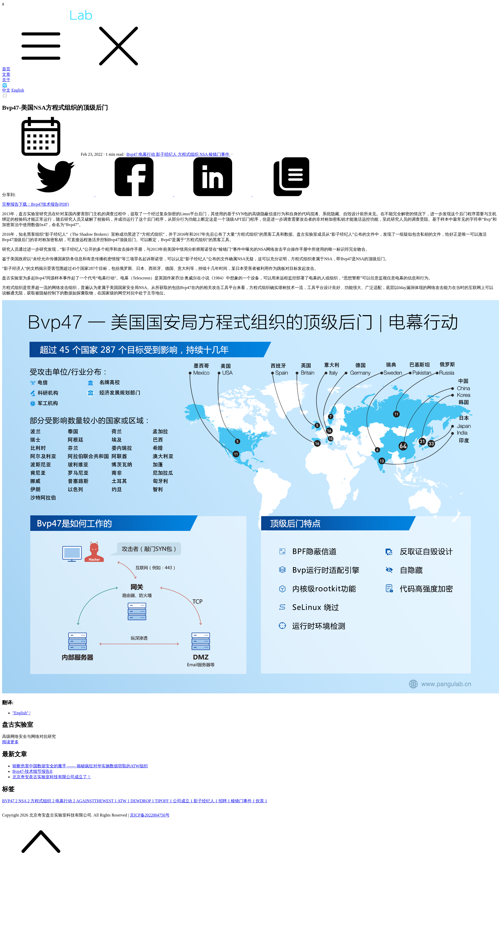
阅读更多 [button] (10, 742)
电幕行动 (147, 154)
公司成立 (183, 801)
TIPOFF (164, 801)
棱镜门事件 (219, 154)
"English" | (21, 713)
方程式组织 (189, 154)
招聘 (224, 801)
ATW (124, 801)
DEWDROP (142, 801)
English (17, 90)
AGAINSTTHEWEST (97, 801)
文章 (6, 74)
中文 (6, 90)
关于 (6, 80)
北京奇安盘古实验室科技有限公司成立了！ (51, 777)
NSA (204, 154)
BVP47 (10, 801)
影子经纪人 (167, 154)
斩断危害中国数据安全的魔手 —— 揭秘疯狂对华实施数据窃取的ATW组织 (80, 766)
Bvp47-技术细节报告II (32, 771)
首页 (6, 69)
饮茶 (261, 801)
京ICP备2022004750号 (150, 815)
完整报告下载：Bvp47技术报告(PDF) (35, 204)
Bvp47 (132, 154)
